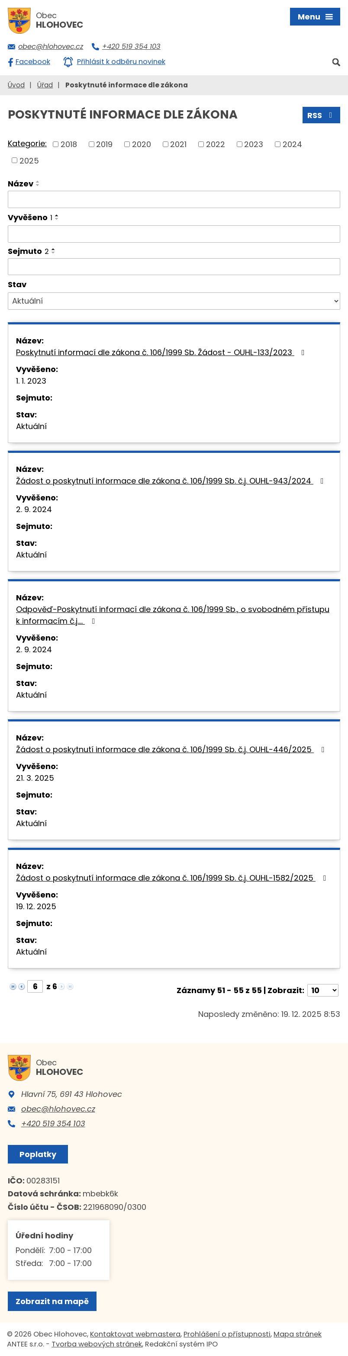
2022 (215, 144)
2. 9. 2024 (34, 509)
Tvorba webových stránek (97, 1344)
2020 (141, 144)
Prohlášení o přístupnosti (227, 1334)
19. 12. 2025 (36, 906)
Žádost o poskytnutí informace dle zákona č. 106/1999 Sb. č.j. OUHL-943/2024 (171, 480)
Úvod (16, 85)
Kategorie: (27, 143)
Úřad (45, 85)
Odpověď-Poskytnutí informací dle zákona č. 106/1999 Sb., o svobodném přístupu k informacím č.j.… (172, 615)
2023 (253, 144)
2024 (292, 144)
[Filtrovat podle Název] (174, 199)
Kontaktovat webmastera (135, 1334)
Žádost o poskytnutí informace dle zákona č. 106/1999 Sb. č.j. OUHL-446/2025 (172, 749)
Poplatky (37, 1154)
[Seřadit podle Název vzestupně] (38, 181)
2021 (178, 144)
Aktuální (31, 426)
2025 (29, 160)
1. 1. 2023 (31, 380)
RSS (321, 115)
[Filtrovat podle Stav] (174, 301)
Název (20, 183)
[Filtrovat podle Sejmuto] (174, 267)
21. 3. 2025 (35, 778)
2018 (69, 144)
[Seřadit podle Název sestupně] (38, 185)
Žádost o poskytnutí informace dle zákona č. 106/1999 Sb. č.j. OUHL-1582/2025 (172, 877)
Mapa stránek (298, 1334)
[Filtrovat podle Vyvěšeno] (174, 234)
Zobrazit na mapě (52, 1301)
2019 (104, 144)
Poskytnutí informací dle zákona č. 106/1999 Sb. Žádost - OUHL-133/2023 (162, 352)
